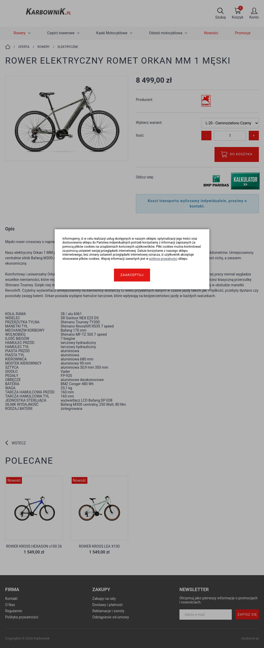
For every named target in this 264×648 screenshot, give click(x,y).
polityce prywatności (163, 259)
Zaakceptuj (132, 275)
